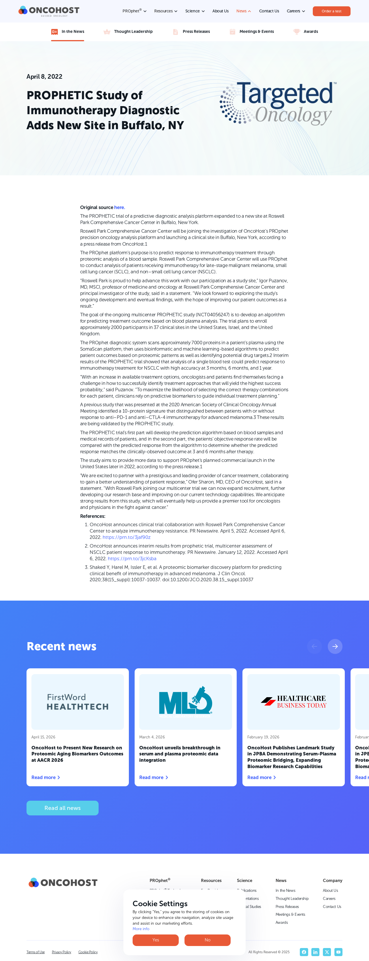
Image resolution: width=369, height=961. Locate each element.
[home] (48, 11)
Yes (156, 940)
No (207, 940)
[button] (314, 646)
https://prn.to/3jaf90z (126, 537)
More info (141, 929)
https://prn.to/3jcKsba (132, 558)
